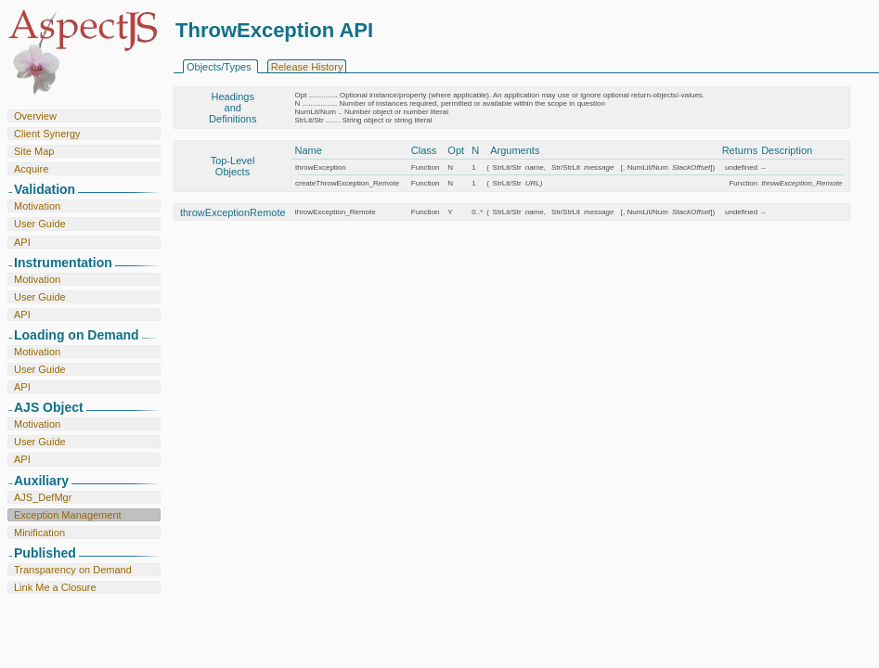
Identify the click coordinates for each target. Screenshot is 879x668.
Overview (35, 116)
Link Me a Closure (55, 587)
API (22, 242)
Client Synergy (47, 133)
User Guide (40, 223)
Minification (39, 532)
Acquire (31, 168)
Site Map (34, 151)
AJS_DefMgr (42, 497)
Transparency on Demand (73, 569)
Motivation (37, 206)
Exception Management (68, 514)
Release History (307, 66)
